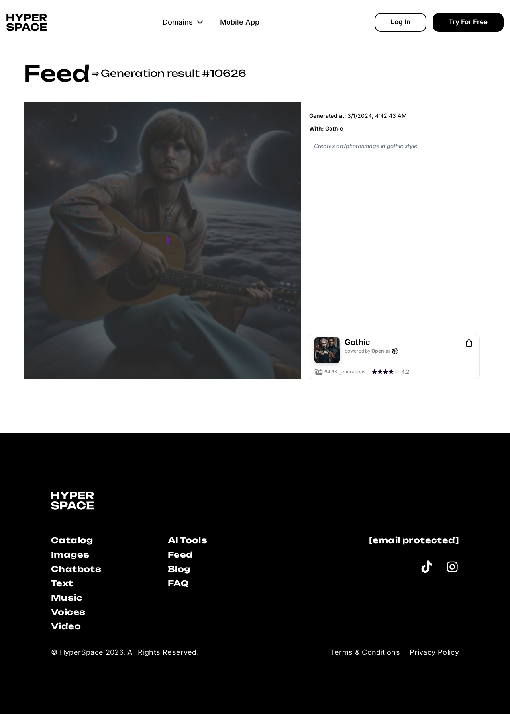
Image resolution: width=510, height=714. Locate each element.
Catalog (72, 540)
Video (66, 626)
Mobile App (239, 22)
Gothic (334, 128)
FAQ (178, 583)
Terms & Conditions (365, 652)
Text (62, 583)
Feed (57, 73)
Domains (183, 22)
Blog (179, 569)
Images (70, 555)
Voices (68, 612)
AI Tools (187, 540)
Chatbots (76, 569)
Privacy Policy (434, 652)
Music (66, 598)
